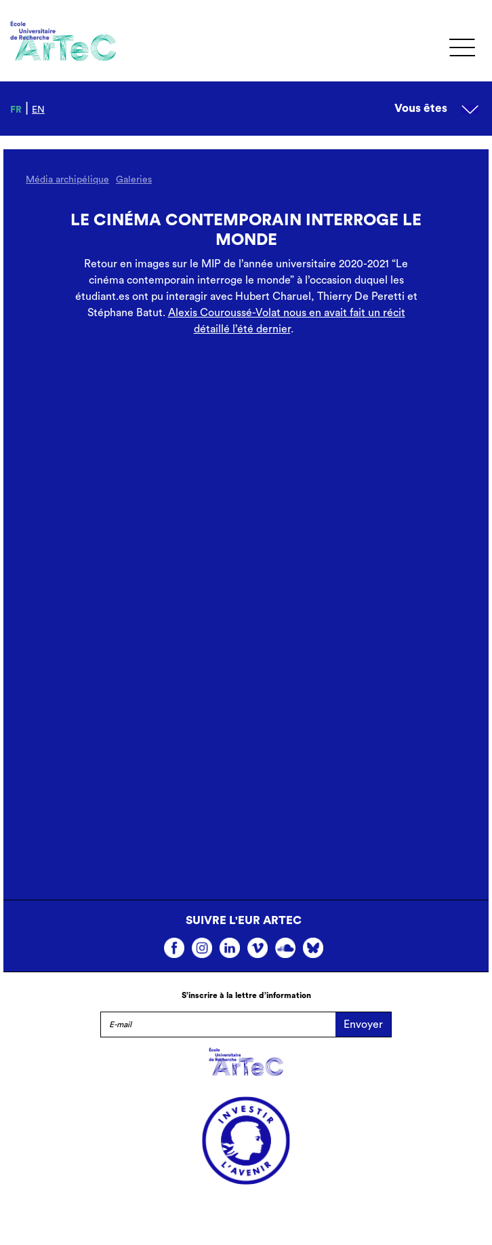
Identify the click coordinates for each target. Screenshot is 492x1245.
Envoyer (363, 1024)
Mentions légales (246, 1213)
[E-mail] (217, 1024)
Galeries (134, 180)
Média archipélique (67, 180)
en (38, 110)
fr (16, 110)
